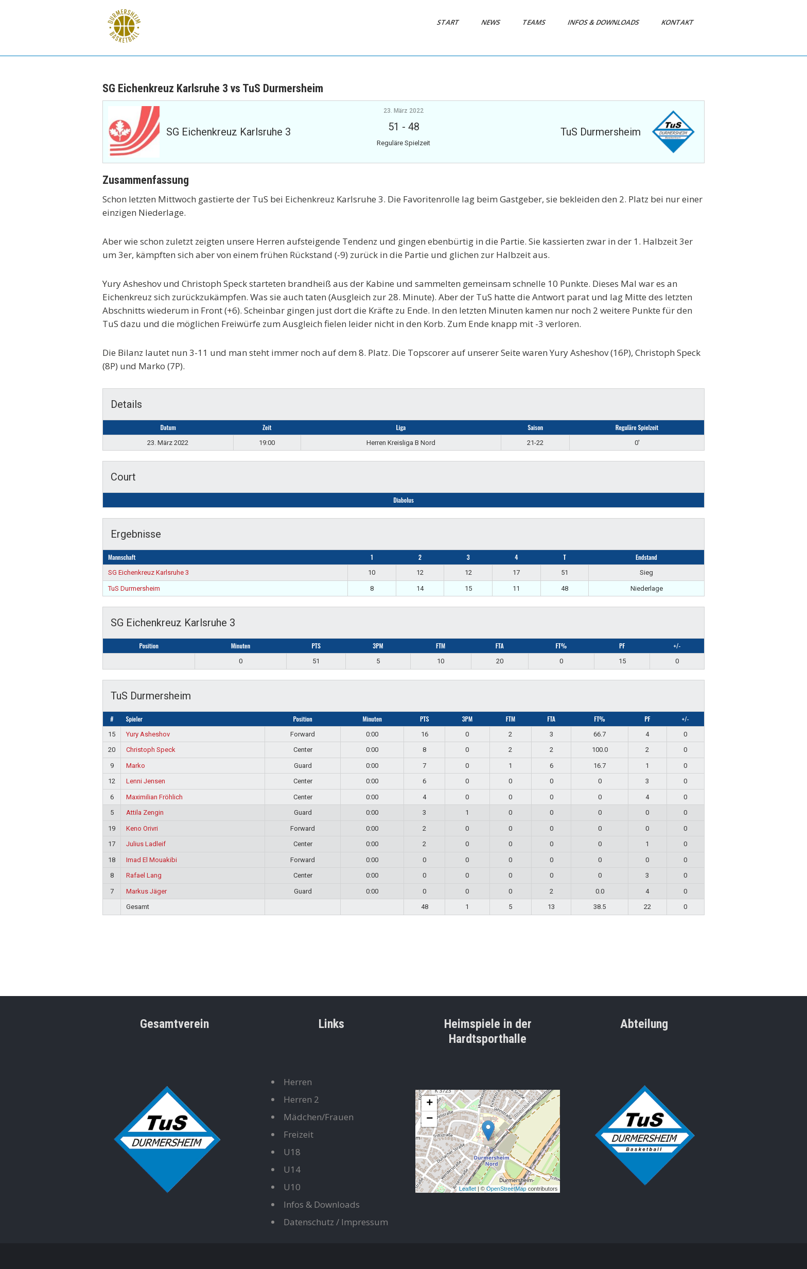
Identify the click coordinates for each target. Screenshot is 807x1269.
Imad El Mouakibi (151, 860)
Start (449, 22)
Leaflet (467, 1189)
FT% (561, 645)
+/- (676, 645)
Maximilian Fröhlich (154, 797)
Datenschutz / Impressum (336, 1222)
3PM (378, 645)
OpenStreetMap (506, 1189)
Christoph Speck (151, 749)
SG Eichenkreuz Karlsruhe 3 (148, 572)
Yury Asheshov (148, 734)
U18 (292, 1152)
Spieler (134, 718)
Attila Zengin (145, 812)
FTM (440, 645)
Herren (298, 1082)
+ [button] (429, 1103)
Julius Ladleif (146, 844)
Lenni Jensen (145, 781)
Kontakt (678, 22)
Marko (135, 765)
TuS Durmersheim (134, 588)
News (491, 22)
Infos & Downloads (604, 22)
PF (622, 645)
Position (149, 645)
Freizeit (298, 1134)
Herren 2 (301, 1099)
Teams (534, 22)
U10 (292, 1187)
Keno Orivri (142, 828)
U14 (292, 1169)
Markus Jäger (146, 891)
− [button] (429, 1119)
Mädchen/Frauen (319, 1117)
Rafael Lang (144, 875)
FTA (500, 645)
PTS (315, 645)
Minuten (241, 645)
